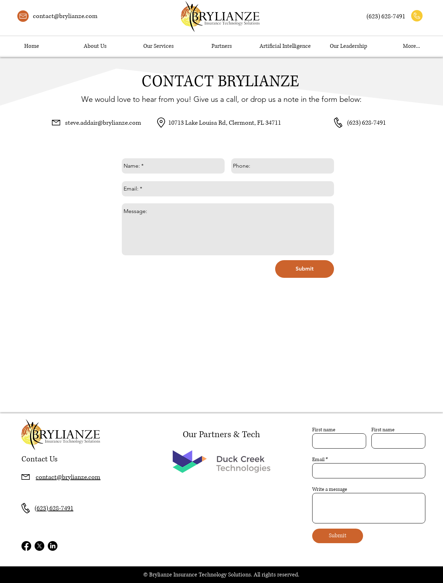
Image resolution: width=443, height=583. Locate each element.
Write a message (329, 489)
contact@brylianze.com (65, 16)
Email (318, 459)
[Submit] (304, 269)
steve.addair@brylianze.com (103, 123)
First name (323, 430)
